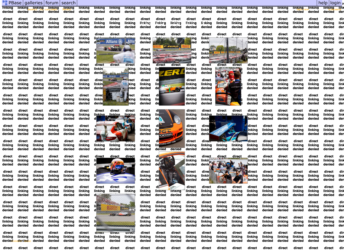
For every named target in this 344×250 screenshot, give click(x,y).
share (27, 241)
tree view (302, 9)
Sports (66, 9)
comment (16, 241)
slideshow (334, 9)
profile (32, 9)
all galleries (48, 9)
